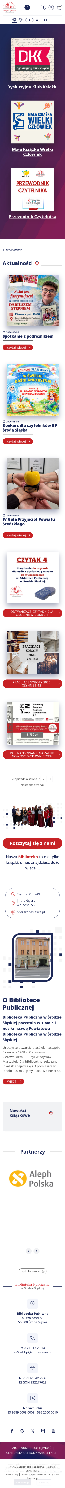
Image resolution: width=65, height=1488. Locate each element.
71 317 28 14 (36, 1348)
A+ (38, 20)
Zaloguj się (12, 1474)
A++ (46, 20)
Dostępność (42, 1448)
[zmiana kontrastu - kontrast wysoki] (20, 20)
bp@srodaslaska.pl (37, 1352)
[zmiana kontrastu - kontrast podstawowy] (14, 20)
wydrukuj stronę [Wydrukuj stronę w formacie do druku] (33, 1271)
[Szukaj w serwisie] (51, 7)
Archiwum (20, 1448)
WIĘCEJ (12, 1081)
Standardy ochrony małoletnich (31, 1453)
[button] (29, 1251)
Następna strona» (32, 785)
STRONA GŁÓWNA (12, 249)
